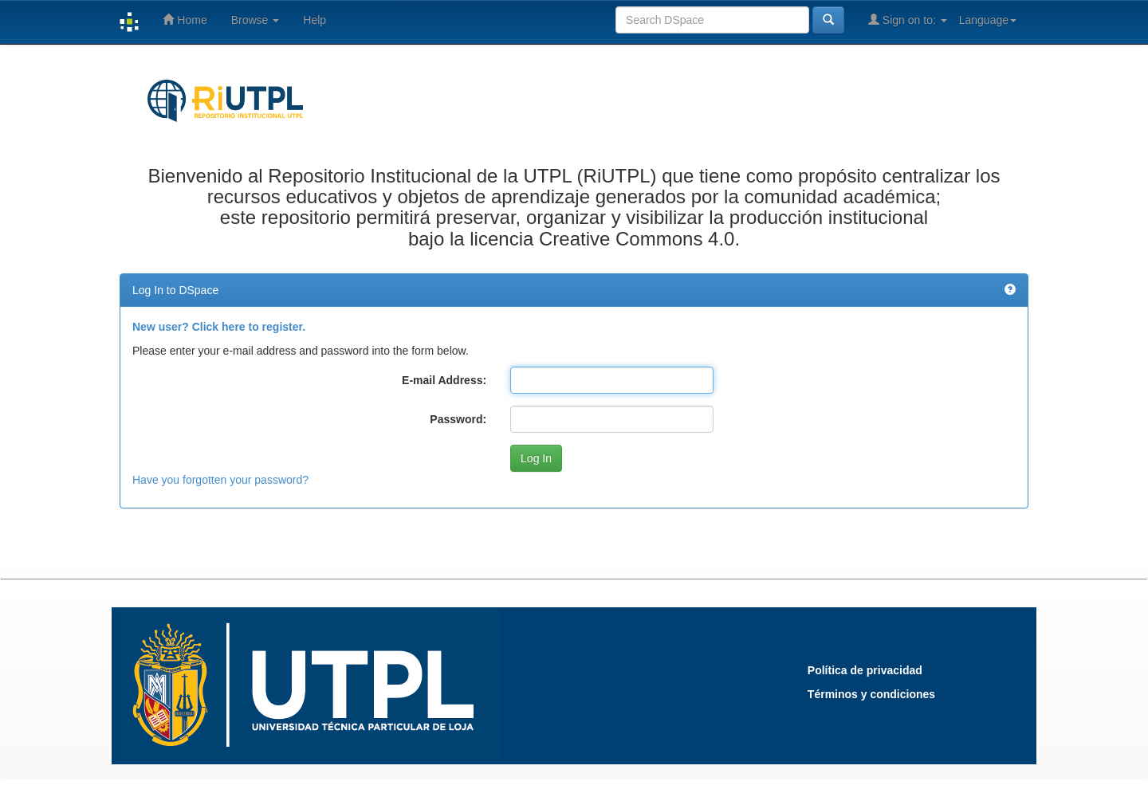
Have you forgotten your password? (220, 479)
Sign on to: (907, 19)
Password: (458, 419)
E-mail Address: (444, 380)
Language (987, 20)
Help (314, 20)
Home (184, 19)
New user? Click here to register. (218, 326)
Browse (255, 20)
